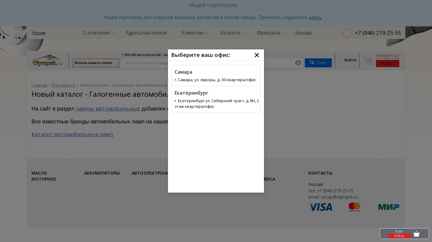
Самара (183, 72)
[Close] (257, 55)
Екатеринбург (191, 93)
